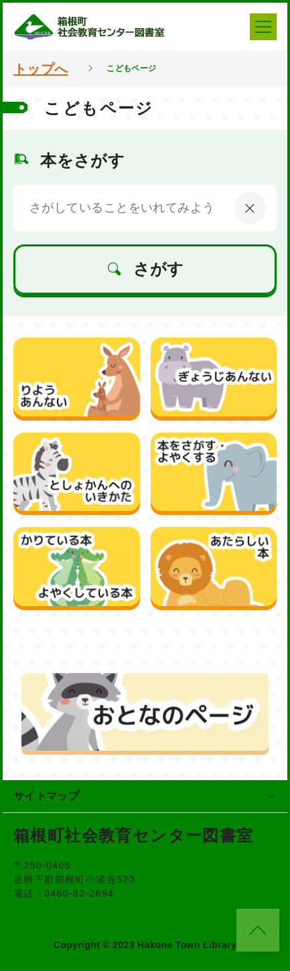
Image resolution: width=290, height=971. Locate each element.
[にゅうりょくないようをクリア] (250, 208)
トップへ (40, 69)
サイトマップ (145, 796)
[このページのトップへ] (257, 930)
